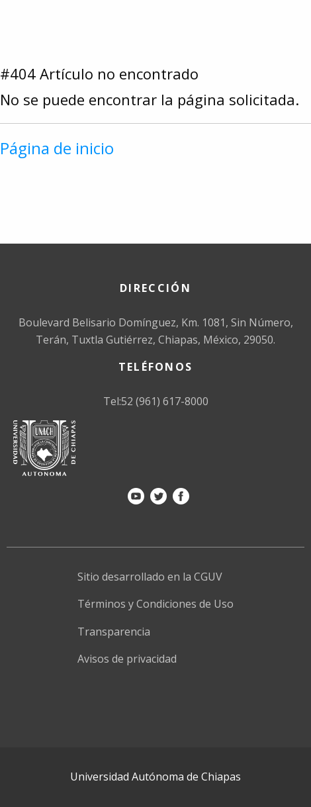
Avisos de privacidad (127, 658)
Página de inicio (57, 148)
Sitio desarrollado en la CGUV (149, 576)
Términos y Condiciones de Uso (155, 603)
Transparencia (113, 631)
